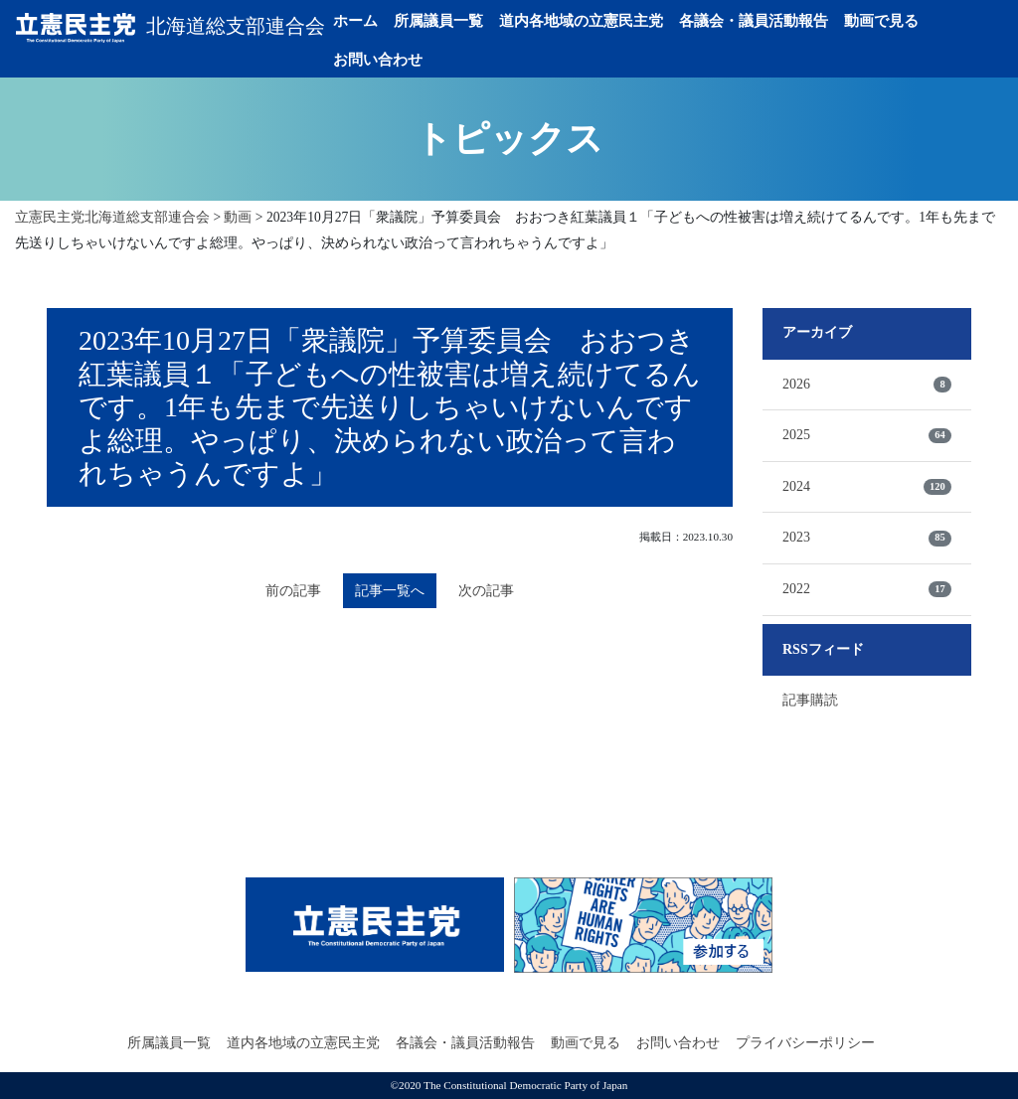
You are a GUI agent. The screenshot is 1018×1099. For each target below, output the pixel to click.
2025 (866, 435)
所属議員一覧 (476, 21)
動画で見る (919, 21)
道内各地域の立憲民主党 (619, 21)
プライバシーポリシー (805, 1042)
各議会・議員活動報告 (791, 21)
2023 (866, 538)
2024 (866, 487)
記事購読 (810, 700)
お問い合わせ (415, 60)
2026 (866, 384)
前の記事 (285, 592)
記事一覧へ (389, 591)
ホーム (393, 21)
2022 (866, 589)
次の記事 (494, 592)
